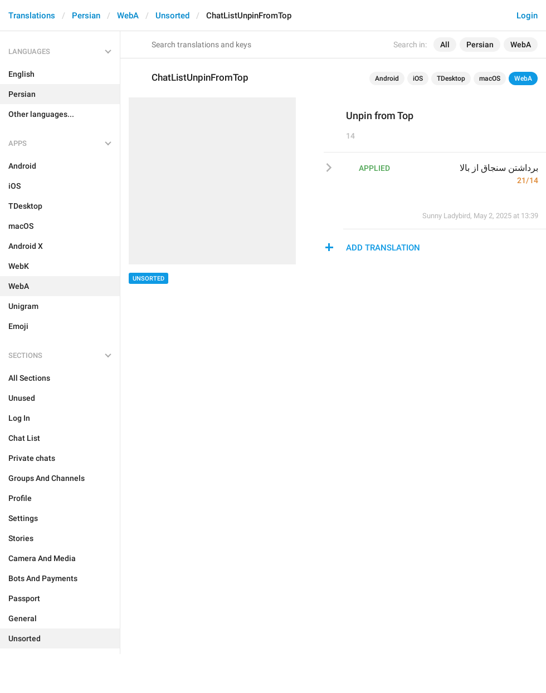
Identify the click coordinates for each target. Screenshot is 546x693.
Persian (86, 16)
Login (527, 16)
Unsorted (172, 16)
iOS (418, 78)
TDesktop (451, 78)
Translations (31, 16)
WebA (128, 16)
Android (387, 78)
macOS (489, 78)
